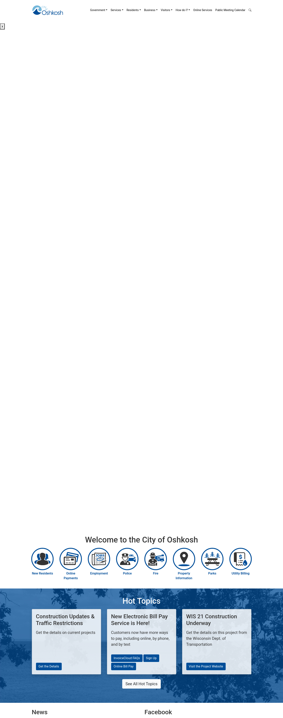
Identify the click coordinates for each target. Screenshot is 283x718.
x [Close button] (2, 26)
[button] (250, 10)
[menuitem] (99, 10)
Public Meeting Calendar (230, 10)
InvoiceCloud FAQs (127, 658)
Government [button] (97, 10)
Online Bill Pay (124, 666)
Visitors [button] (165, 10)
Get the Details (49, 666)
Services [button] (116, 10)
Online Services (202, 10)
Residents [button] (133, 10)
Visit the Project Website (206, 666)
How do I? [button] (182, 10)
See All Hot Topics (142, 683)
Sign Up (151, 658)
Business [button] (149, 10)
